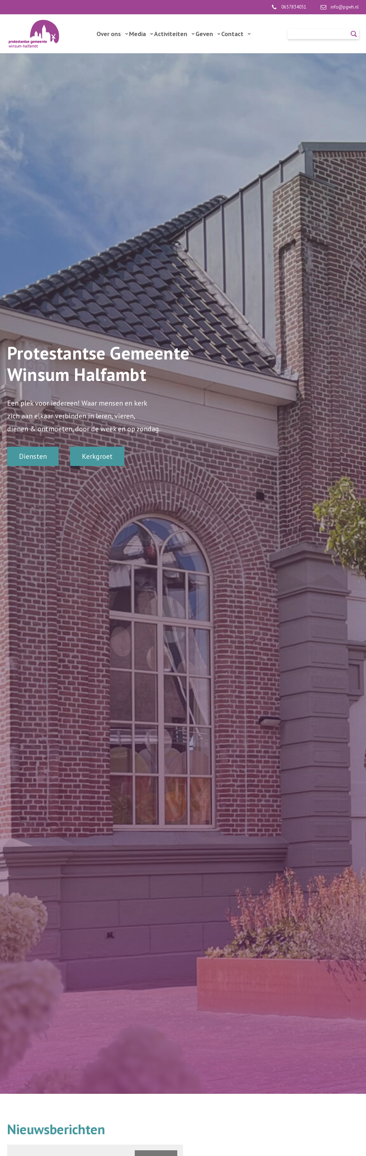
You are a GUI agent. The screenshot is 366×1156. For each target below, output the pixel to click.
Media (141, 34)
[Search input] (320, 34)
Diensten (33, 456)
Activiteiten (174, 34)
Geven (208, 34)
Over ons (112, 34)
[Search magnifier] (354, 34)
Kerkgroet (97, 456)
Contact (236, 34)
